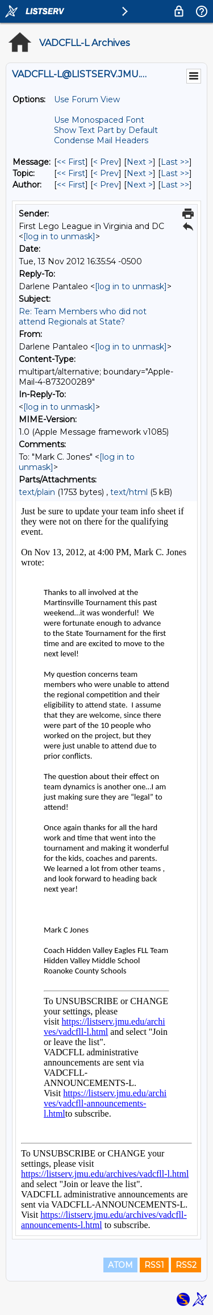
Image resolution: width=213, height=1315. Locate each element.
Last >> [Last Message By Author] (175, 185)
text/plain (37, 492)
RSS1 (154, 1265)
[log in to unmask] (59, 236)
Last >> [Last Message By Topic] (175, 173)
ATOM (120, 1265)
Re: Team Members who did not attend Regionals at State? (83, 316)
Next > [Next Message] (140, 162)
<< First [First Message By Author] (71, 185)
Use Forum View (87, 99)
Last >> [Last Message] (175, 162)
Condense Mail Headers (101, 140)
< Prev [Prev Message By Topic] (106, 173)
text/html (129, 492)
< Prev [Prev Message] (106, 162)
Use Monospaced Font (99, 120)
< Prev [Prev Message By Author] (106, 185)
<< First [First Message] (71, 162)
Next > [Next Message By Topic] (140, 173)
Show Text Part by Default (106, 130)
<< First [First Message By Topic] (71, 173)
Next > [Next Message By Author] (140, 185)
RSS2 (186, 1265)
